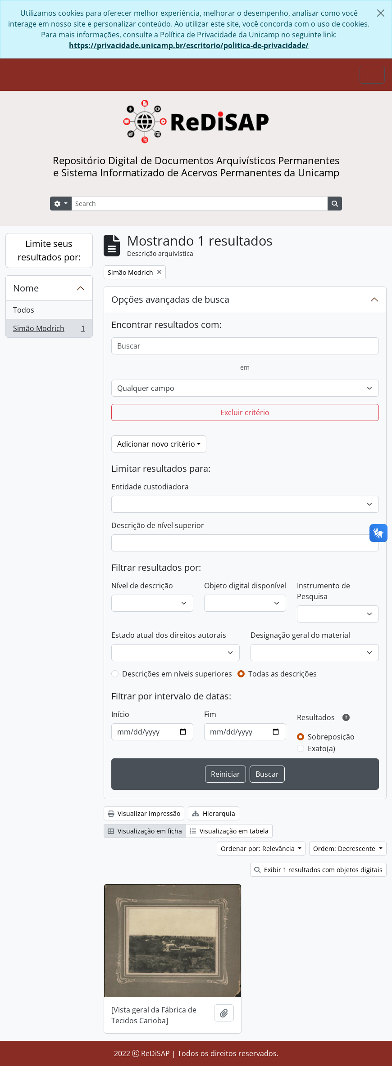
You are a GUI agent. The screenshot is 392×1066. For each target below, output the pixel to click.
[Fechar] (381, 13)
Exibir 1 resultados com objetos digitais (318, 869)
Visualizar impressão (144, 813)
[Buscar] (245, 345)
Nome (26, 288)
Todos (23, 310)
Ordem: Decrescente (345, 848)
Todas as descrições (282, 674)
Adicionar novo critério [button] (156, 444)
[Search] (199, 204)
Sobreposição (331, 737)
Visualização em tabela (229, 831)
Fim (210, 714)
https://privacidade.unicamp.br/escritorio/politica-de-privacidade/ (189, 45)
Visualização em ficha (145, 831)
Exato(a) (321, 748)
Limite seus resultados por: (49, 250)
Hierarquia (213, 813)
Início (120, 714)
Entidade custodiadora (150, 487)
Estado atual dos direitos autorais (168, 635)
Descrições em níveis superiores (177, 674)
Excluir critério (244, 412)
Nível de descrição (142, 586)
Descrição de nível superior (157, 525)
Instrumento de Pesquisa (323, 591)
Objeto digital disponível (245, 586)
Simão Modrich (49, 330)
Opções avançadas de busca (170, 299)
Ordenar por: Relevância (258, 848)
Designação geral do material (300, 635)
